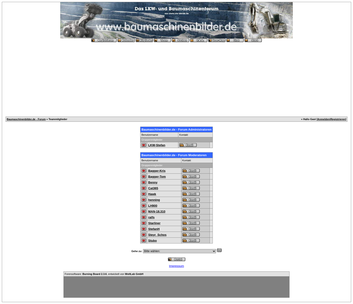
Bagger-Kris (156, 170)
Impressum (176, 266)
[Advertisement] (176, 77)
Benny (152, 182)
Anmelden (323, 119)
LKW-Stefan (156, 145)
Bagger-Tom (157, 176)
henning (154, 200)
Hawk (152, 194)
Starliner (154, 223)
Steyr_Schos (157, 234)
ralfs (151, 217)
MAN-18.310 (156, 211)
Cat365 (153, 188)
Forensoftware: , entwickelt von (104, 274)
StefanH (154, 229)
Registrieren (337, 119)
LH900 (152, 205)
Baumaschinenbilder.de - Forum (26, 119)
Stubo (152, 240)
